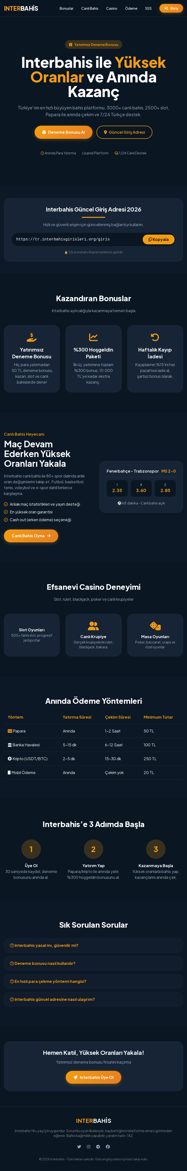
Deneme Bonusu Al (63, 132)
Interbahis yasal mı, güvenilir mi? (44, 945)
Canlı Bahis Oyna (31, 535)
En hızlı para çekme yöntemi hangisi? (48, 981)
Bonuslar (67, 8)
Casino (111, 8)
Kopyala (159, 239)
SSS (148, 8)
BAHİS (21, 8)
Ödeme (131, 8)
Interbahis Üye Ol (93, 1077)
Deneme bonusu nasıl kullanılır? (42, 963)
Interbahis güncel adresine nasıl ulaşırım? (52, 999)
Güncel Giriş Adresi (124, 132)
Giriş (171, 8)
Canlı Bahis (89, 8)
